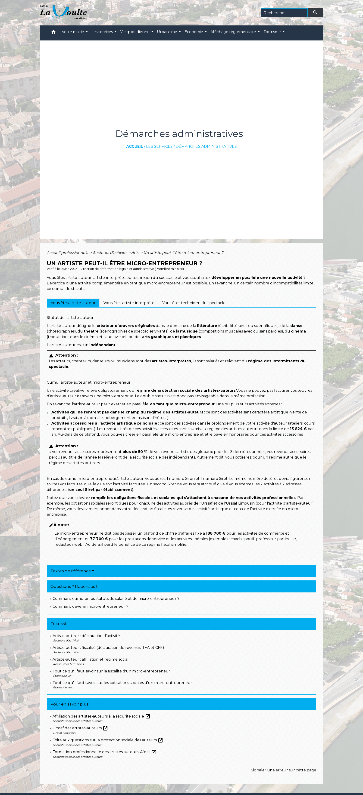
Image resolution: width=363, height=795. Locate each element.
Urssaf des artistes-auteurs (80, 728)
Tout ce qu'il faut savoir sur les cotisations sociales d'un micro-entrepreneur (122, 683)
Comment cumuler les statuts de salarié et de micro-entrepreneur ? (116, 598)
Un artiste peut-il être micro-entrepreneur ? (183, 252)
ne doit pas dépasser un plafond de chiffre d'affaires (146, 533)
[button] (53, 33)
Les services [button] (102, 32)
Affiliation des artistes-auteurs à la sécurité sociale (101, 716)
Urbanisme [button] (167, 32)
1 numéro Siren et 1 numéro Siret (197, 478)
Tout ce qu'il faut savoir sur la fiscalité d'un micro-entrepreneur (111, 671)
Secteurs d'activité (110, 252)
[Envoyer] (315, 12)
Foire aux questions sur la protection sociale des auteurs (108, 740)
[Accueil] (63, 12)
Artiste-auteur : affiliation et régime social (90, 659)
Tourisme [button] (272, 32)
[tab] (73, 303)
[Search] (284, 12)
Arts (135, 252)
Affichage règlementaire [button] (233, 32)
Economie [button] (194, 32)
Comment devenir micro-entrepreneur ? (90, 606)
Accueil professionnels (68, 252)
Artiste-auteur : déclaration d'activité (86, 636)
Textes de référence (70, 571)
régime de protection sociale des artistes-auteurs (185, 390)
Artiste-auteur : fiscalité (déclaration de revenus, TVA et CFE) (108, 647)
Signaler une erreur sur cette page (283, 770)
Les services (159, 146)
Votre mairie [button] (73, 32)
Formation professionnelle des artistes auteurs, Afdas (105, 752)
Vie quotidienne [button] (135, 32)
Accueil (134, 146)
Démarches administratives (206, 146)
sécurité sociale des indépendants (164, 457)
